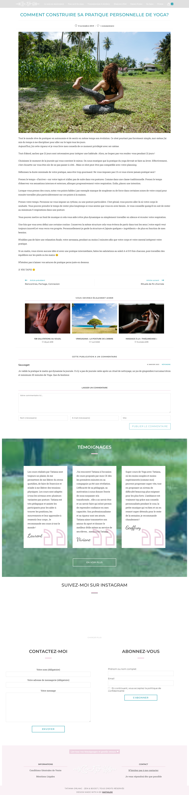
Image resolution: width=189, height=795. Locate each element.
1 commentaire (107, 26)
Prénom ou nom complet (122, 669)
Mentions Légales (45, 776)
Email (111, 678)
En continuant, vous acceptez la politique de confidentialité (134, 689)
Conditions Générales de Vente (45, 770)
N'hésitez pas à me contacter (143, 770)
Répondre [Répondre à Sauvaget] (166, 364)
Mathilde (107, 792)
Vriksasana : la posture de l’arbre (94, 339)
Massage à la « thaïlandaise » (141, 339)
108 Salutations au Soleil (47, 339)
